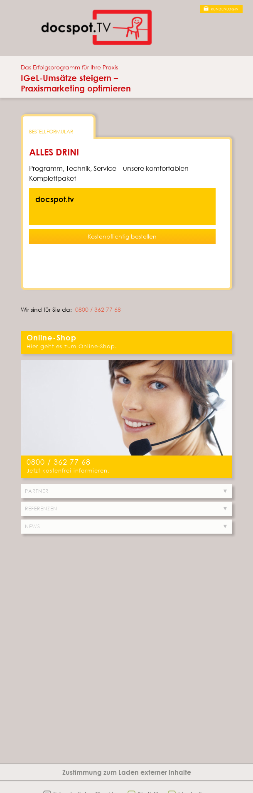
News (32, 526)
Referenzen (41, 508)
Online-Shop (51, 337)
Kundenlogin (224, 9)
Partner (37, 491)
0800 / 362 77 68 (98, 309)
